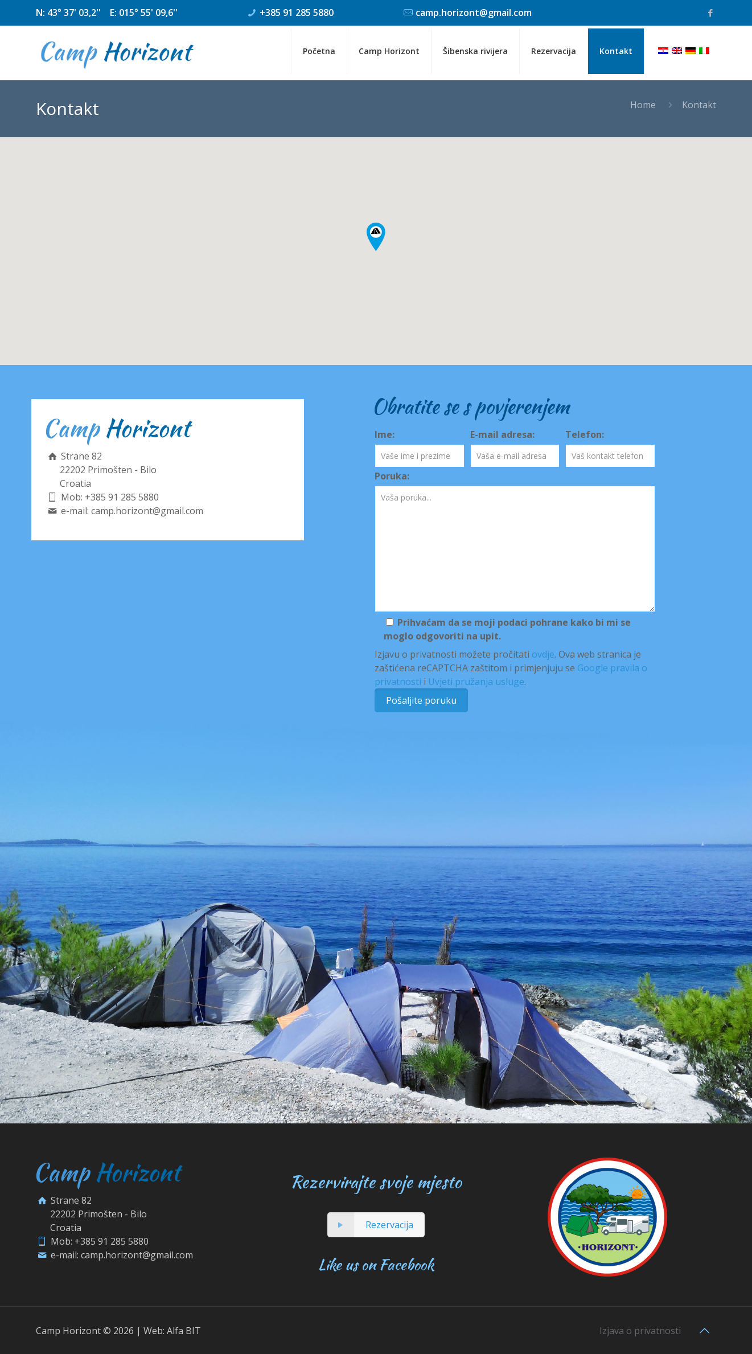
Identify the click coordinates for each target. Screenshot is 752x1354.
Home (643, 105)
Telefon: (584, 434)
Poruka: (392, 476)
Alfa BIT (184, 1330)
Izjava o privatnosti (640, 1330)
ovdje (543, 654)
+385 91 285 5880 (297, 12)
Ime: (385, 434)
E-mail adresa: (502, 434)
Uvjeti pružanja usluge (476, 681)
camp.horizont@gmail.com (474, 12)
